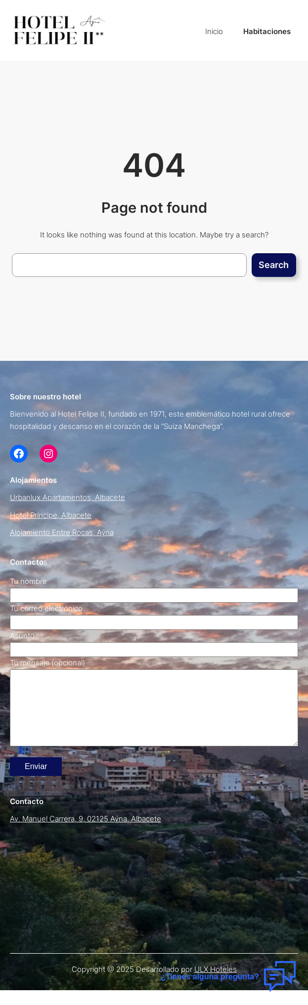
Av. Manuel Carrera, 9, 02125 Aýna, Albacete (85, 833)
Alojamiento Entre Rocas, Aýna (62, 532)
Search (274, 265)
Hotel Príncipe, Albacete (50, 515)
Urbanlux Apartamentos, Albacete (67, 497)
